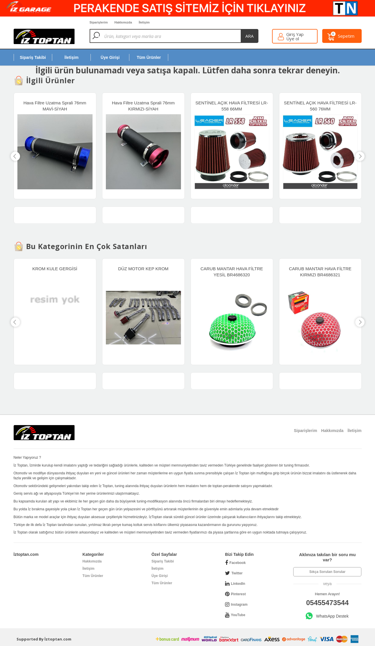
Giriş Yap (295, 34)
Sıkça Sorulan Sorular (327, 572)
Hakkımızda (92, 561)
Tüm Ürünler (92, 576)
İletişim (88, 569)
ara (249, 36)
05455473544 (327, 603)
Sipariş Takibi (162, 561)
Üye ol (292, 39)
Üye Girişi (159, 576)
